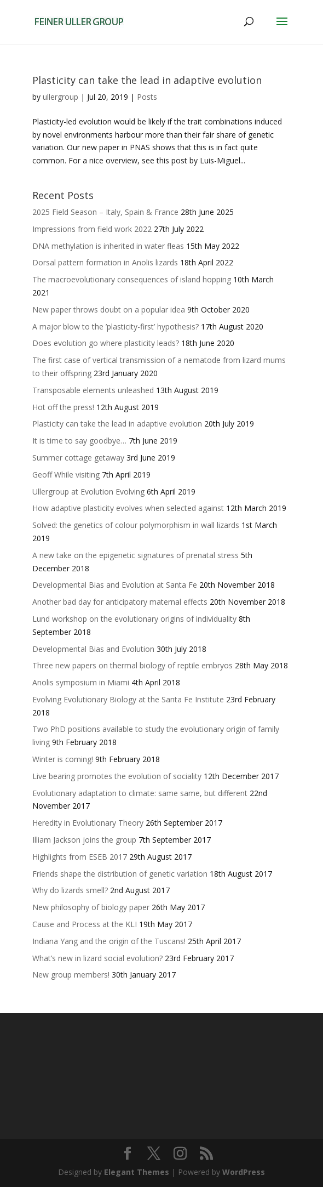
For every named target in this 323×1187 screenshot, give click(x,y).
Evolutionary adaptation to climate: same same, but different (139, 793)
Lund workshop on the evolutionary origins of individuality (134, 619)
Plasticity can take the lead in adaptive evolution (147, 80)
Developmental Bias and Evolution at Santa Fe (114, 585)
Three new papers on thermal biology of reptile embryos (132, 665)
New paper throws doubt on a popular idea (108, 309)
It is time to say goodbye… (79, 440)
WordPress (243, 1172)
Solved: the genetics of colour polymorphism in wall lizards (135, 525)
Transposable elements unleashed (93, 390)
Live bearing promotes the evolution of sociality (116, 776)
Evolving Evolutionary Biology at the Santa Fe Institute (128, 699)
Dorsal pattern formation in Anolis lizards (105, 262)
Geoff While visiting (66, 474)
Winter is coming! (62, 759)
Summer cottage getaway (78, 457)
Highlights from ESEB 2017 (79, 856)
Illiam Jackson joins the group (84, 839)
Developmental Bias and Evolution (93, 649)
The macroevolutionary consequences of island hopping (131, 279)
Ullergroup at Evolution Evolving (88, 491)
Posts (147, 97)
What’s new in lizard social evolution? (97, 958)
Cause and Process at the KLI (84, 924)
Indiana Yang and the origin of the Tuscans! (109, 941)
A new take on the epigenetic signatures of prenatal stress (135, 555)
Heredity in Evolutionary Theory (87, 822)
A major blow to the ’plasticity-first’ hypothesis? (115, 326)
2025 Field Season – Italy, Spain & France (105, 212)
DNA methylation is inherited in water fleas (108, 246)
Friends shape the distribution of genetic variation (119, 873)
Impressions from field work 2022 (92, 229)
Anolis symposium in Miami (80, 682)
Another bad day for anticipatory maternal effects (119, 602)
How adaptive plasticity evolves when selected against (128, 508)
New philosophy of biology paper (90, 907)
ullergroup (60, 97)
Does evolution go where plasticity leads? (105, 343)
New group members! (70, 974)
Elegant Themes (136, 1172)
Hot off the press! (63, 407)
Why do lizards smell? (70, 890)
